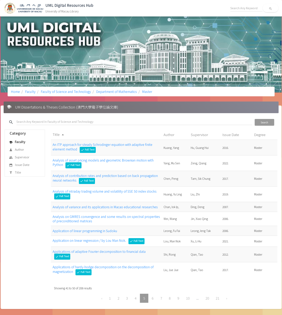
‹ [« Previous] (101, 298)
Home (15, 91)
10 (188, 298)
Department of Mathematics (116, 91)
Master (146, 91)
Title (15, 172)
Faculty (30, 91)
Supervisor (19, 157)
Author (16, 149)
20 (207, 298)
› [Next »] (226, 298)
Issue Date (19, 165)
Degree (260, 134)
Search (264, 122)
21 (217, 298)
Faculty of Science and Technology (65, 91)
